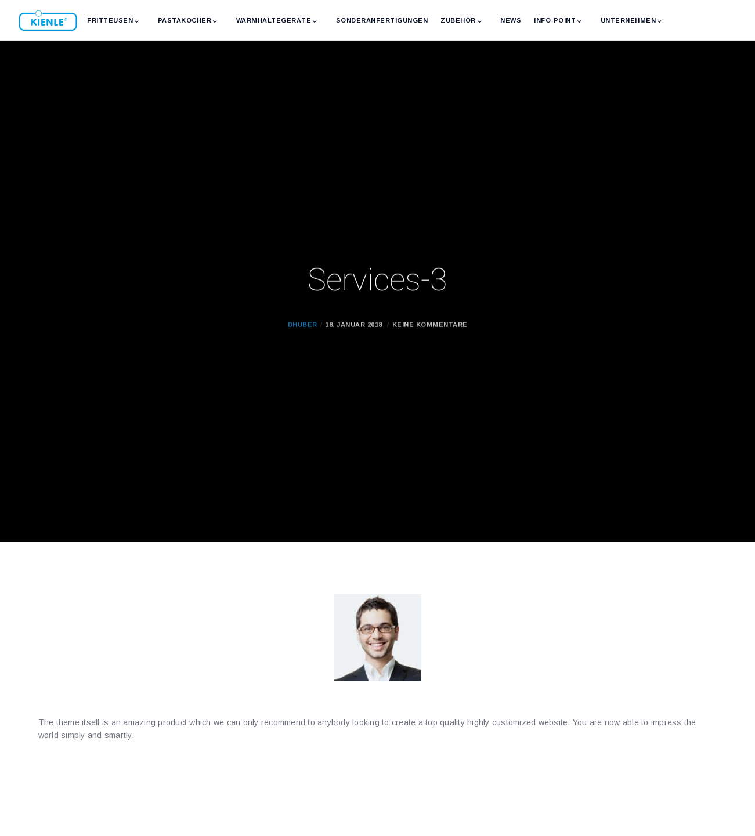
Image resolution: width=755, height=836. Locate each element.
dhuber (302, 339)
